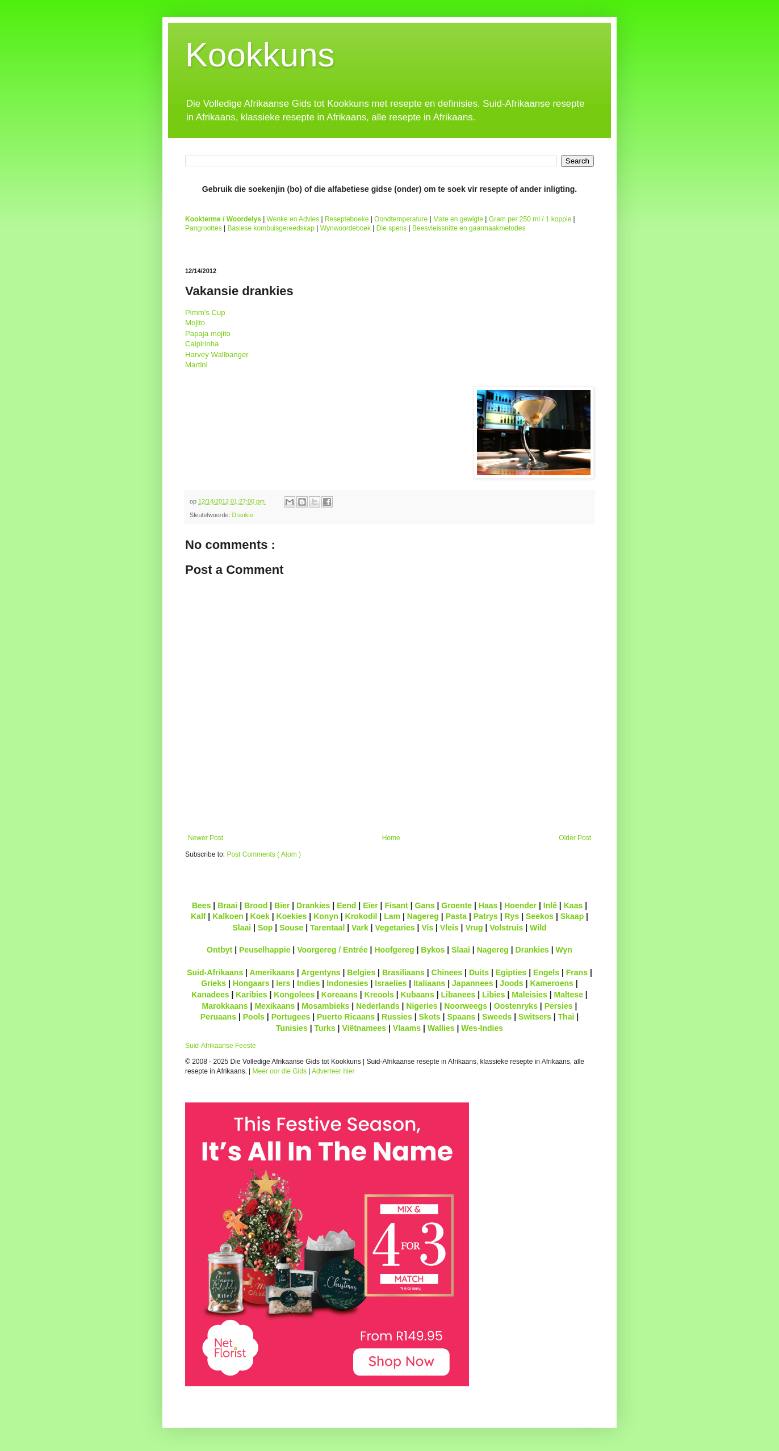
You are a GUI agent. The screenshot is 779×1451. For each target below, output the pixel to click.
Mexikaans (274, 1005)
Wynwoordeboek (345, 228)
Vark (359, 927)
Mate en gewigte (458, 219)
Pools (254, 1016)
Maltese (568, 994)
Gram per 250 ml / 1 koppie (530, 219)
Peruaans (218, 1016)
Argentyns (320, 972)
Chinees (447, 972)
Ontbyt (219, 949)
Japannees (472, 983)
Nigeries (421, 1005)
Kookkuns (260, 55)
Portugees (291, 1016)
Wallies (441, 1028)
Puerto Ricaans (346, 1016)
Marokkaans (225, 1005)
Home (391, 838)
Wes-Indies (482, 1028)
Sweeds (497, 1016)
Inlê (550, 905)
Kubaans (417, 994)
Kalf (198, 916)
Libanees (458, 994)
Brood (255, 905)
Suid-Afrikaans (215, 972)
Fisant (396, 905)
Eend (346, 905)
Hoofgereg (394, 949)
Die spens (391, 228)
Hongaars (251, 983)
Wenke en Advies (293, 219)
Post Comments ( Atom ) (264, 854)
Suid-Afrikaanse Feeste (220, 1046)
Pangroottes (203, 228)
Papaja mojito (208, 333)
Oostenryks (516, 1005)
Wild (538, 927)
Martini (196, 364)
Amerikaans (272, 972)
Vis (427, 927)
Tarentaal (327, 927)
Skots (429, 1016)
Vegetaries (394, 927)
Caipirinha (202, 343)
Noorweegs (465, 1005)
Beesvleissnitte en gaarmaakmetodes (468, 228)
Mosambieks (325, 1005)
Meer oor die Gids (280, 1071)
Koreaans (339, 994)
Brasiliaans (403, 972)
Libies (493, 994)
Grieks (213, 983)
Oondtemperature (401, 219)
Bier (282, 905)
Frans (577, 972)
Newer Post (205, 838)
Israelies (391, 983)
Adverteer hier (333, 1071)
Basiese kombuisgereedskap (271, 228)
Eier (370, 905)
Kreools (379, 994)
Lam (392, 916)
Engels (546, 972)
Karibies (251, 994)
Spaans (461, 1016)
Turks (324, 1028)
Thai (566, 1016)
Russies (397, 1016)
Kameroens (551, 983)
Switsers (534, 1016)
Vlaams (407, 1028)
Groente (456, 905)
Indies (308, 983)
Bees (201, 905)
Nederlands (377, 1005)
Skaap (572, 916)
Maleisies (529, 994)
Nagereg (423, 916)
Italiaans (429, 983)
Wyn (564, 949)
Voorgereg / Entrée (332, 949)
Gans (425, 905)
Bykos (433, 949)
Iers (283, 983)
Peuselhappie (264, 949)
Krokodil (361, 916)
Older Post (575, 838)
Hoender (520, 905)
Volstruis (506, 927)
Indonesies (347, 983)
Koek (260, 916)
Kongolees (294, 994)
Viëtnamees (364, 1028)
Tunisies (292, 1028)
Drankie (242, 514)
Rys (511, 916)
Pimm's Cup (205, 312)
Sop (265, 927)
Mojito (195, 322)
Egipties (511, 972)
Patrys (486, 916)
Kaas (573, 905)
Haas (488, 905)
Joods (511, 983)
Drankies (313, 905)
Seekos (540, 916)
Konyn (325, 916)
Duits (479, 972)
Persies (559, 1005)
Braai (227, 905)
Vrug (474, 927)
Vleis (449, 927)
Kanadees (210, 994)
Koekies (292, 916)
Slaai (241, 927)
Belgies (361, 972)
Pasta (456, 916)
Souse (291, 927)
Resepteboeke (346, 219)
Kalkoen (228, 916)
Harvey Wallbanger (217, 354)
